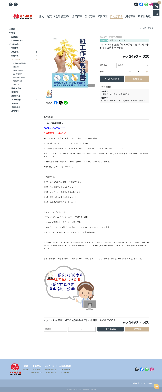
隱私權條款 (65, 372)
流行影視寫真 (17, 74)
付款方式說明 (50, 366)
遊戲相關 (16, 84)
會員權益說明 (65, 366)
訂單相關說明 (36, 372)
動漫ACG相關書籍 (19, 63)
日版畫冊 (16, 67)
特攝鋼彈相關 (17, 81)
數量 (102, 72)
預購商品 (104, 40)
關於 (26, 366)
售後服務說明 (50, 372)
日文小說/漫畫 (18, 70)
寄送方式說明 (50, 369)
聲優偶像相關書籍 (19, 77)
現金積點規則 (65, 369)
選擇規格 (103, 65)
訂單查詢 (36, 369)
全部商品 (37, 366)
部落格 (26, 369)
